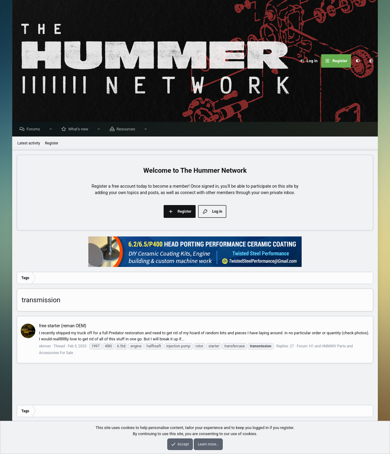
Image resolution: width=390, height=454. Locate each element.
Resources (127, 129)
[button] (371, 61)
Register (51, 143)
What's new (80, 129)
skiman (45, 346)
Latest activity (28, 143)
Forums (34, 129)
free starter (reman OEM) (62, 326)
